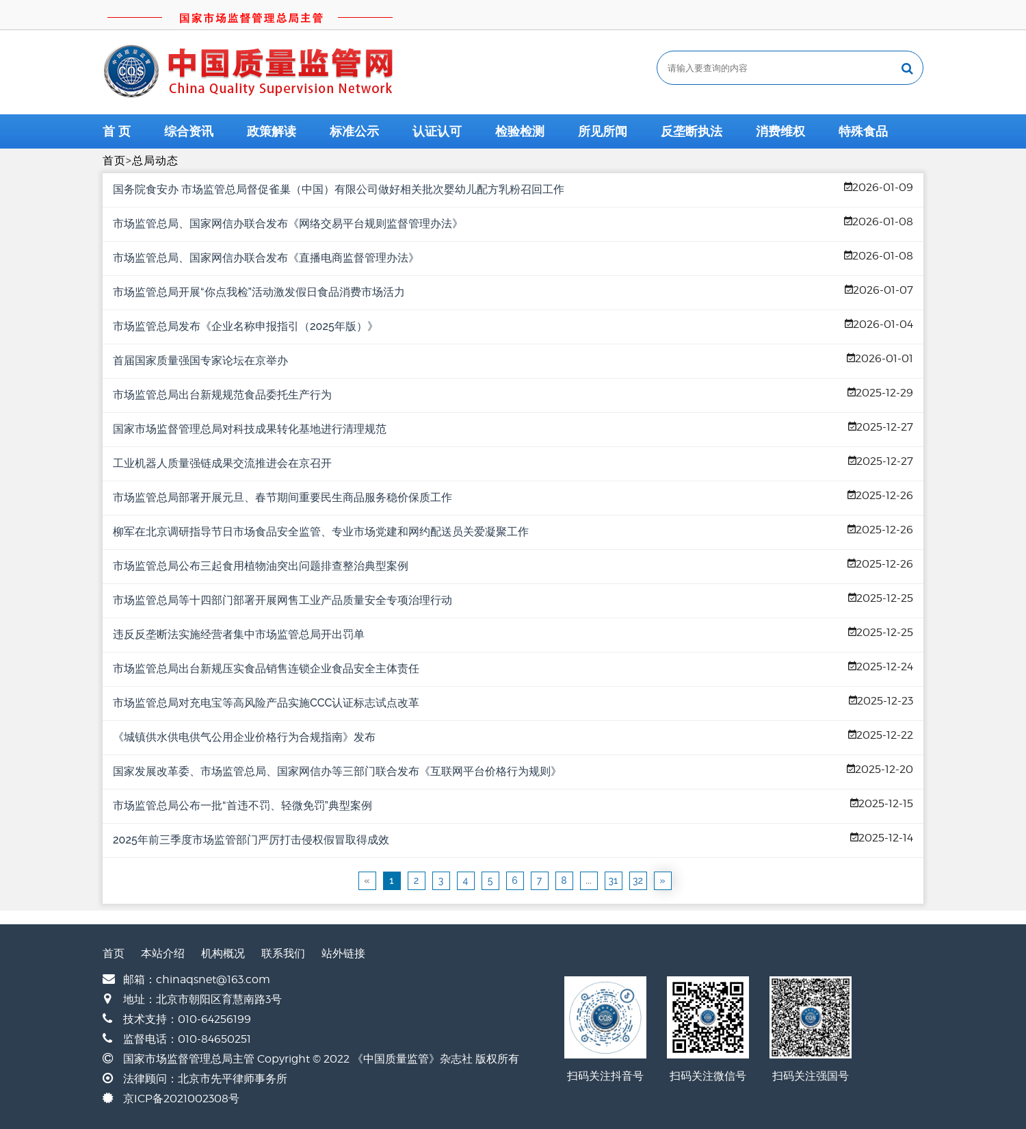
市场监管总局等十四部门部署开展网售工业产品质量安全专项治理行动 (282, 600)
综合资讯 (188, 131)
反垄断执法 (691, 131)
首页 (114, 160)
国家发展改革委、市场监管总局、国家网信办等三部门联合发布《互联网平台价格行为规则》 (337, 771)
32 (638, 880)
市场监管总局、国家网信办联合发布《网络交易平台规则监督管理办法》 (288, 223)
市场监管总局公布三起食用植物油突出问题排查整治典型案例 (260, 565)
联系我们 (283, 953)
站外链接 (343, 953)
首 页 (117, 131)
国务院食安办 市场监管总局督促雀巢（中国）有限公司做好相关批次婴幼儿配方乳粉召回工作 (338, 189)
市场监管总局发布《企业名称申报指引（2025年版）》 (245, 326)
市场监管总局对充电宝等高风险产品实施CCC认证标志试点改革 (266, 702)
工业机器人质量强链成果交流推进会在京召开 (222, 463)
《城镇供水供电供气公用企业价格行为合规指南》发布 (244, 737)
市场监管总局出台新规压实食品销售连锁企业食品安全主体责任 (266, 668)
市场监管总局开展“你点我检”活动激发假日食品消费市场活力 (259, 292)
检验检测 (519, 131)
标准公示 (354, 131)
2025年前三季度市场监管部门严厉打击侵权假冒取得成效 (251, 839)
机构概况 (223, 953)
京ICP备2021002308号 (181, 1098)
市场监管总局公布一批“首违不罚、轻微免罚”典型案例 (242, 805)
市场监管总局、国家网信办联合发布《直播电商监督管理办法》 (266, 257)
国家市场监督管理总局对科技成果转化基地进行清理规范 (249, 428)
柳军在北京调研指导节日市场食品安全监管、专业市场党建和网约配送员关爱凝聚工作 (321, 531)
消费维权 (780, 131)
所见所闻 (602, 131)
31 (613, 880)
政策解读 (271, 131)
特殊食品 (863, 131)
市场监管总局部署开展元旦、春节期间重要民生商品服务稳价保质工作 (282, 497)
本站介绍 (163, 953)
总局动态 (155, 160)
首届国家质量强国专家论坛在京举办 (200, 360)
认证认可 (437, 131)
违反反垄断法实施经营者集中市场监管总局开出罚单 (239, 634)
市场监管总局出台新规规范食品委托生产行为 (222, 394)
